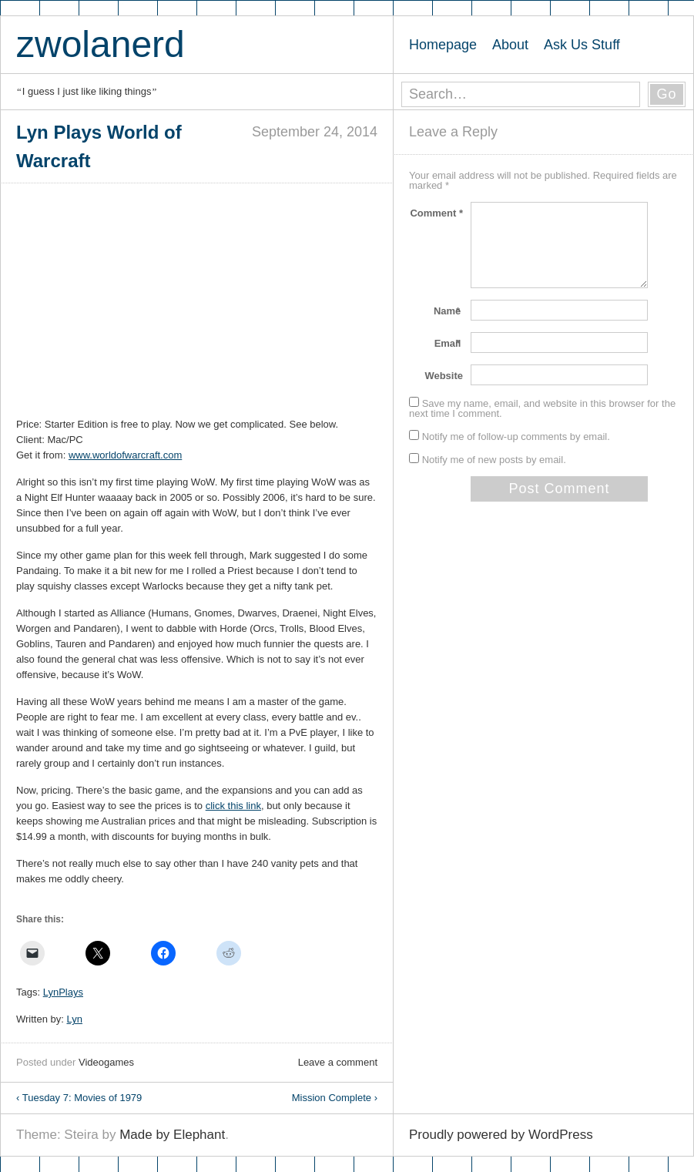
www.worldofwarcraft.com (125, 455)
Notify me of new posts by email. (494, 459)
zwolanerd (100, 44)
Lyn (74, 1019)
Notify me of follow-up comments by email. (516, 436)
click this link (233, 805)
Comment (436, 213)
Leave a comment (337, 1062)
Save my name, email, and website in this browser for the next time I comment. (542, 408)
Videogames (106, 1062)
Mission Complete (334, 1097)
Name (448, 311)
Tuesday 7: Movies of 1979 (79, 1097)
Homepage (443, 44)
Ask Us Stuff (582, 44)
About (510, 44)
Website (443, 376)
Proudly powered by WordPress (501, 1134)
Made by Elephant (172, 1134)
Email (448, 343)
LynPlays (63, 992)
